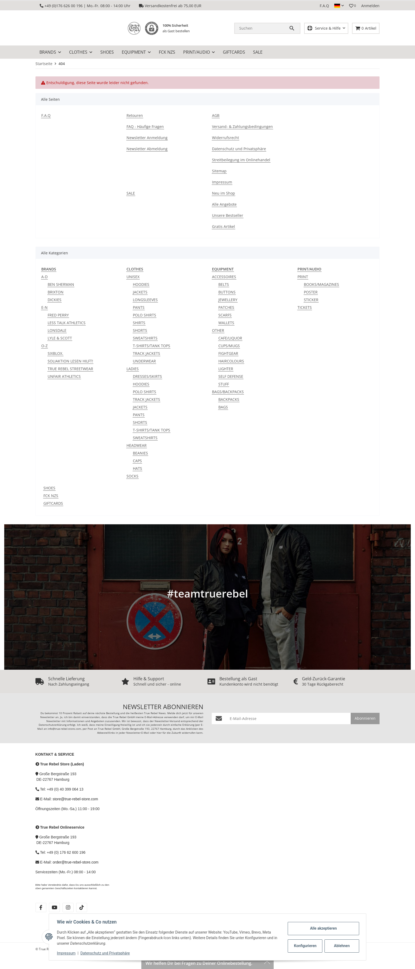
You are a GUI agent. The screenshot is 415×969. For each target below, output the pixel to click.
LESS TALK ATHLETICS (66, 322)
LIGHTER (225, 368)
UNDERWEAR (144, 361)
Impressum (66, 953)
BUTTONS (227, 292)
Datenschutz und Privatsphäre (105, 953)
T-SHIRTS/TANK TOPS (151, 345)
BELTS (223, 284)
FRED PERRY (58, 315)
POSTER (311, 292)
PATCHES (226, 307)
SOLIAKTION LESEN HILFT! (70, 361)
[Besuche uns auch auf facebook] (40, 907)
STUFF (223, 384)
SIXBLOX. (55, 353)
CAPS (137, 460)
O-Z (44, 345)
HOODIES (141, 284)
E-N (44, 307)
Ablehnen (341, 946)
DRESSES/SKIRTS (147, 376)
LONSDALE (57, 330)
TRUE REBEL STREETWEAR (70, 368)
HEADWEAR (137, 445)
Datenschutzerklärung (52, 725)
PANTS (139, 307)
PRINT (302, 276)
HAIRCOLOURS (231, 361)
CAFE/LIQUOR (230, 338)
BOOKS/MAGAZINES (321, 284)
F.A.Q (324, 5)
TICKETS (304, 307)
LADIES (133, 368)
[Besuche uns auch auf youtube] (54, 907)
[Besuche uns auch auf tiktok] (81, 907)
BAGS (223, 407)
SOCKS (132, 476)
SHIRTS (139, 322)
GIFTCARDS (53, 503)
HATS (137, 468)
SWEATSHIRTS (145, 338)
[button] (339, 6)
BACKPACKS (228, 399)
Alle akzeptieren (322, 928)
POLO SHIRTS (144, 315)
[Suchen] (262, 28)
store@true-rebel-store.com (75, 799)
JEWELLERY (227, 299)
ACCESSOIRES (224, 276)
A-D (44, 276)
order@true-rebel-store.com (75, 862)
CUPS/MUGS (229, 345)
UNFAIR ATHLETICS (64, 376)
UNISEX (133, 276)
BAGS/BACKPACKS (228, 391)
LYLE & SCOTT (60, 338)
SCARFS (225, 315)
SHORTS (140, 330)
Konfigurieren (305, 946)
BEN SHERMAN (61, 284)
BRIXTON (56, 292)
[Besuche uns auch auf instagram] (67, 907)
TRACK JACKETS (146, 353)
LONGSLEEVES (145, 299)
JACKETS (140, 292)
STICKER (311, 299)
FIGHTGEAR (228, 353)
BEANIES (140, 453)
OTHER (218, 330)
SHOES (49, 487)
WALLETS (226, 322)
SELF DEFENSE (230, 376)
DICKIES (54, 299)
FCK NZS (50, 495)
